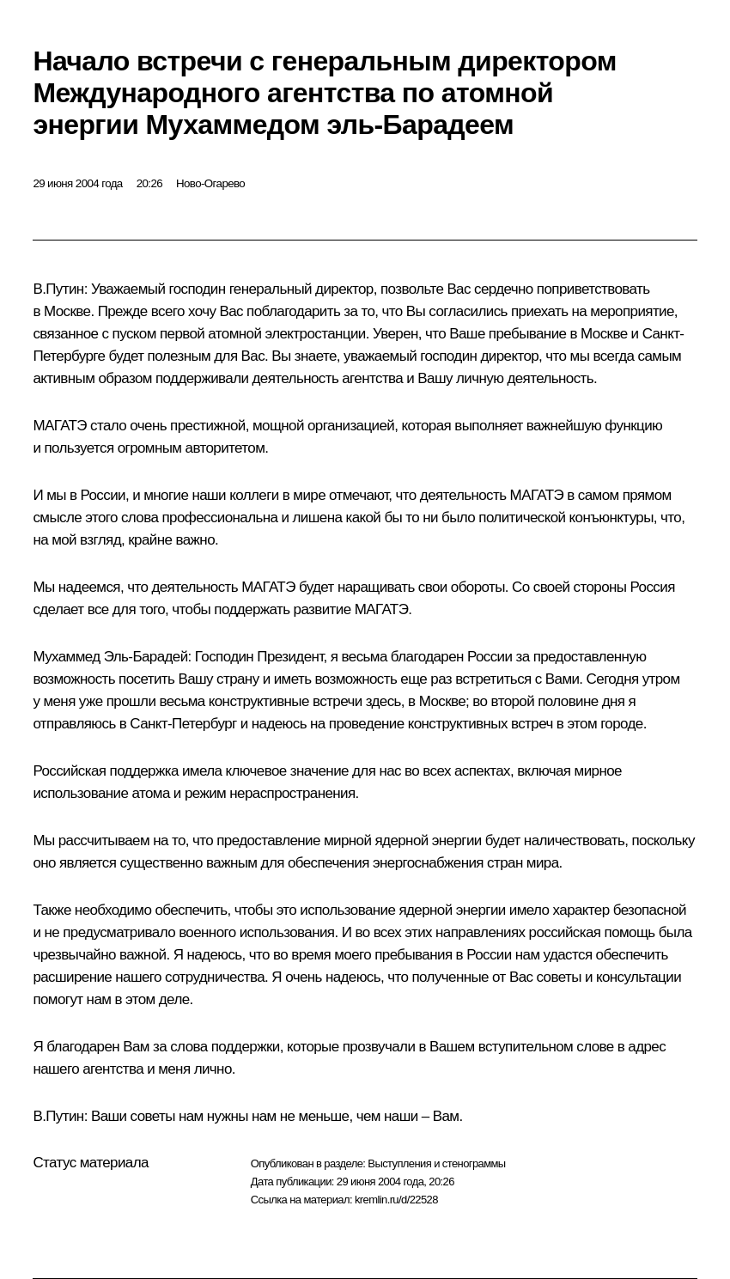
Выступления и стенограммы (436, 1163)
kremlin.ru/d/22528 (396, 1199)
